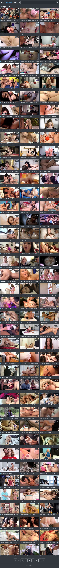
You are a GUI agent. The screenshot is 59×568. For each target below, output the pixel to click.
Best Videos (10, 2)
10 (43, 560)
